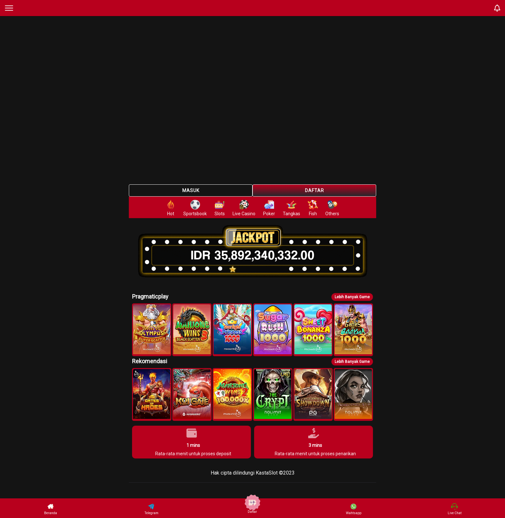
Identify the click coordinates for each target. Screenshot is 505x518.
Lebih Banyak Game (352, 297)
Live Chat (455, 509)
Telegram (151, 509)
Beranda (50, 509)
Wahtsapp (353, 509)
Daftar (314, 190)
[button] (151, 329)
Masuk (190, 190)
